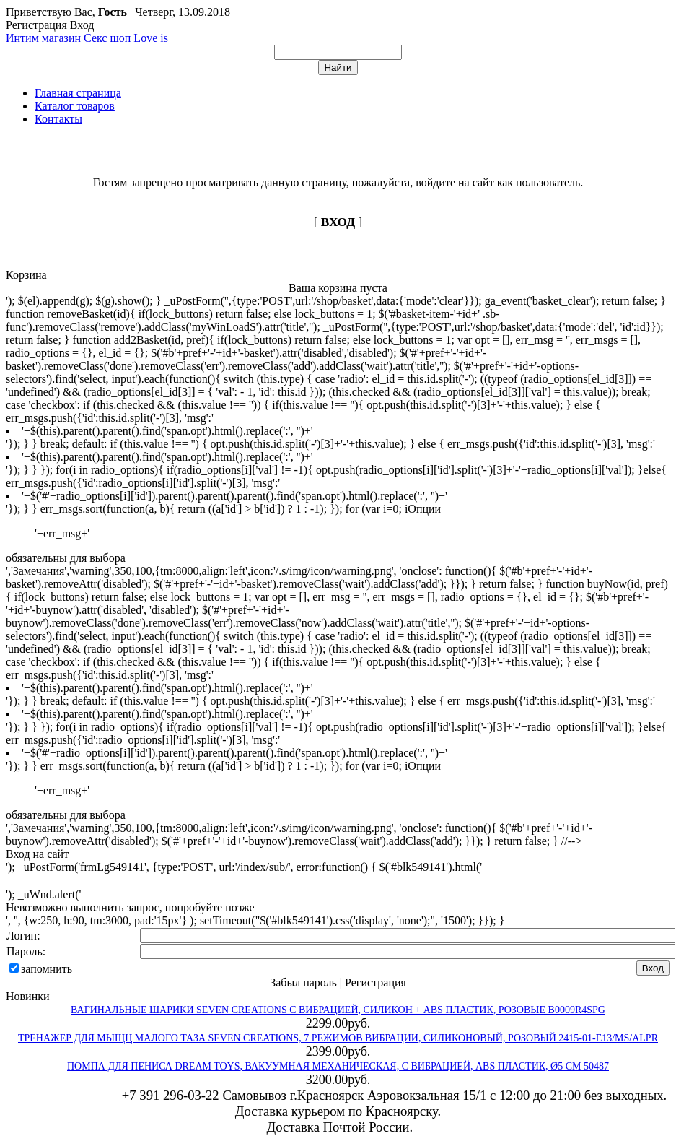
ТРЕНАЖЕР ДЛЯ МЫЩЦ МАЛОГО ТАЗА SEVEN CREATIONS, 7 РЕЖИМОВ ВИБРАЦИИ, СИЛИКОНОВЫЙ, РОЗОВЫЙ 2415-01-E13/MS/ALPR (338, 1038)
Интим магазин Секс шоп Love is (87, 38)
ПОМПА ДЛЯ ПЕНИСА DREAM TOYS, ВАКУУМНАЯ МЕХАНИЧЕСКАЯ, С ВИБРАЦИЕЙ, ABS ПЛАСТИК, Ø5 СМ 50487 (338, 1066)
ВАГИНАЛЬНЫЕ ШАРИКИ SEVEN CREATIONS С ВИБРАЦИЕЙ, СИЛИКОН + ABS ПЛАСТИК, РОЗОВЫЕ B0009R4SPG (338, 1010)
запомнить (46, 969)
